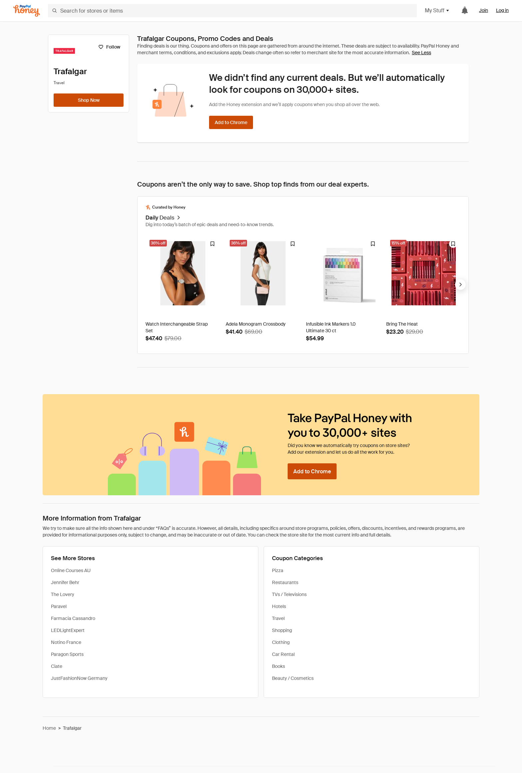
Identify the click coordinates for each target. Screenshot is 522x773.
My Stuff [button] (437, 10)
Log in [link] (502, 10)
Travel (278, 618)
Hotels (279, 606)
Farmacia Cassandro (73, 618)
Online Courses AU (71, 570)
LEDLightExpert (68, 630)
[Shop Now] (89, 100)
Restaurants (285, 582)
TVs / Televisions (289, 594)
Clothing (281, 642)
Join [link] (483, 10)
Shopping (282, 630)
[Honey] (26, 11)
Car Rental (283, 654)
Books (278, 666)
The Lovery (62, 594)
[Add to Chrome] (231, 122)
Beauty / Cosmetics (293, 678)
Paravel (59, 606)
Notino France (66, 642)
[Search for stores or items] (232, 10)
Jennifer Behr (65, 582)
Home (49, 728)
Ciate (56, 666)
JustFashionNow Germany (79, 678)
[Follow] (109, 47)
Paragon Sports (67, 654)
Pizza (277, 570)
